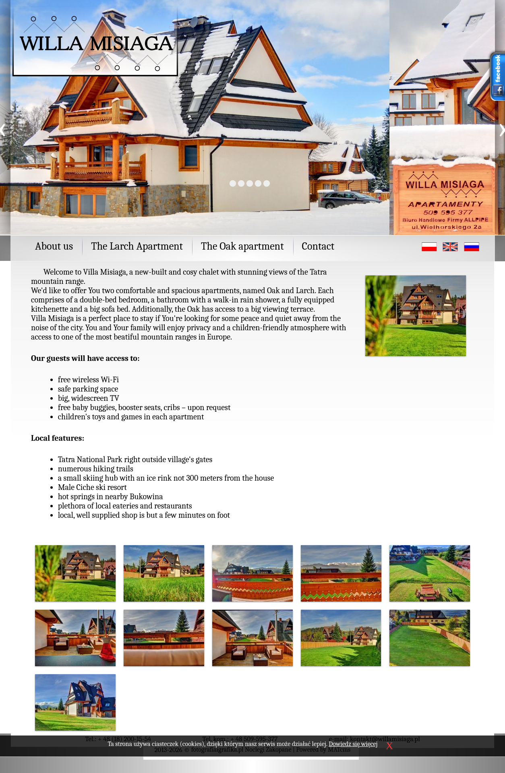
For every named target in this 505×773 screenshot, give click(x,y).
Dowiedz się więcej (353, 744)
